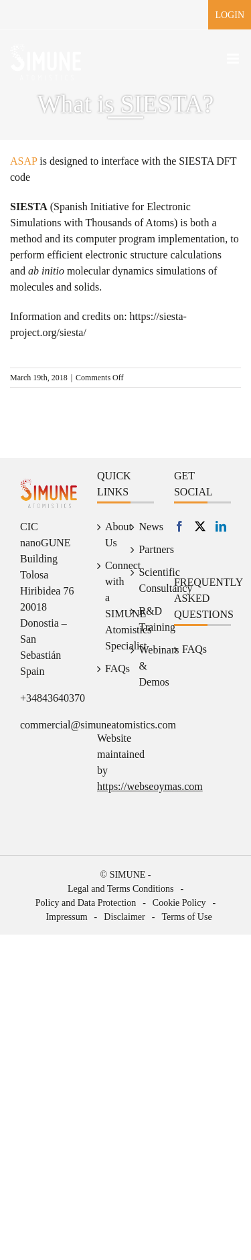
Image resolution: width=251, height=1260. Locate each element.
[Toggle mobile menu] (234, 59)
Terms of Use (186, 917)
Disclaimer (124, 917)
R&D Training (143, 619)
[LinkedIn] (221, 526)
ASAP (23, 161)
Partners (143, 549)
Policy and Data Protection (85, 903)
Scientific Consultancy (143, 580)
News (143, 526)
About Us (109, 534)
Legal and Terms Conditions (121, 889)
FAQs (109, 668)
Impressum (66, 917)
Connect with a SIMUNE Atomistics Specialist (109, 605)
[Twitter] (200, 526)
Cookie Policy (179, 903)
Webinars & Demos (143, 666)
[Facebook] (179, 526)
